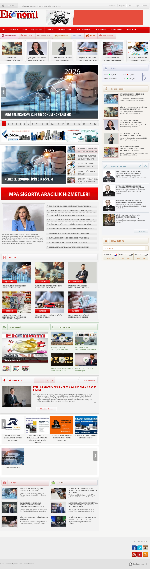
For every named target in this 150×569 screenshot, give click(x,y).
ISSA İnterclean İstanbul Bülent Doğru (84, 369)
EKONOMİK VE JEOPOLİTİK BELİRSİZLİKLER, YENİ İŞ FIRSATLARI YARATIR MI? (71, 230)
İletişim (144, 6)
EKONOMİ (13, 30)
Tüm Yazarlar (108, 35)
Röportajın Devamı (46, 409)
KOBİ (25, 30)
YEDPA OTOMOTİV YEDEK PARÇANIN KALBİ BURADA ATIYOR (62, 370)
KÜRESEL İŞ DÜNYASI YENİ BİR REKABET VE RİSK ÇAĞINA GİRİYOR (70, 225)
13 (57, 123)
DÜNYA (131, 30)
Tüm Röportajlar (89, 380)
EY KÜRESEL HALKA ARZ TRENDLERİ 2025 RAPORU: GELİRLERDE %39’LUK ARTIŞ (32, 505)
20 (95, 123)
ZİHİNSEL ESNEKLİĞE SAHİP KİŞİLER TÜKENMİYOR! (128, 216)
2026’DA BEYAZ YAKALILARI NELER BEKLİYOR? (69, 247)
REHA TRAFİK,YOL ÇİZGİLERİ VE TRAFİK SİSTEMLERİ (13, 428)
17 (79, 123)
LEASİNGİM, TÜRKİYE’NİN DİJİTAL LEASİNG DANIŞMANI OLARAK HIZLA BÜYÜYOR (83, 505)
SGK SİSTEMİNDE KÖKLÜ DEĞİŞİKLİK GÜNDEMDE (78, 316)
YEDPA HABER (117, 30)
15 (68, 123)
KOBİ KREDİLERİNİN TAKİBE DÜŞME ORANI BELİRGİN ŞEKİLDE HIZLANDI (83, 490)
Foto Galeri (28, 35)
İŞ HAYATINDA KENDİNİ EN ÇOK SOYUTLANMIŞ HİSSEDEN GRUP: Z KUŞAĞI (69, 234)
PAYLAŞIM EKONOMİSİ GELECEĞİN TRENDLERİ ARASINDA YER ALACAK (69, 239)
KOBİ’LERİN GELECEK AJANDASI (82, 517)
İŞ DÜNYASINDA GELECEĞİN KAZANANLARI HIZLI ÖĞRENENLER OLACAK (70, 207)
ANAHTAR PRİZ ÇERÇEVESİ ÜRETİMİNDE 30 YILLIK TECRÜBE (85, 349)
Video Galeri (45, 35)
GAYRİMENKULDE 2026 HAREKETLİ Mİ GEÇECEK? (79, 287)
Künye (136, 6)
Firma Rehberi (10, 35)
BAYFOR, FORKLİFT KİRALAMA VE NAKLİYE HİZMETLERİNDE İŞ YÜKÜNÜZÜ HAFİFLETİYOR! (37, 431)
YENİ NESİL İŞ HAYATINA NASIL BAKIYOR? (67, 215)
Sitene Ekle (112, 6)
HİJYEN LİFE (100, 30)
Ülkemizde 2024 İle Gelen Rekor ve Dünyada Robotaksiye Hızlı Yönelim (129, 201)
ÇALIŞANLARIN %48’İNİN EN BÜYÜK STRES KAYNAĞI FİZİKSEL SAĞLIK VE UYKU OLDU (71, 221)
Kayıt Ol (122, 6)
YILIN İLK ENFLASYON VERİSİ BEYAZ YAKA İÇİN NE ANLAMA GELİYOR (71, 212)
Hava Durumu (63, 35)
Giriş (129, 6)
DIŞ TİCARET (36, 30)
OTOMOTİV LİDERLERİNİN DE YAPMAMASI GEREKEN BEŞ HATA (130, 187)
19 (89, 123)
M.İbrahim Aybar (109, 194)
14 (63, 123)
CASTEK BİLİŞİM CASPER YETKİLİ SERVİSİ (86, 427)
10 (41, 123)
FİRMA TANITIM (64, 30)
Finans (79, 35)
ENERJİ (50, 30)
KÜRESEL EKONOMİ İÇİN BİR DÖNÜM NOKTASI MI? (42, 6)
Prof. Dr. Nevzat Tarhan (108, 224)
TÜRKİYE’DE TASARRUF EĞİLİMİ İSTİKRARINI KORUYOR (48, 287)
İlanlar (92, 35)
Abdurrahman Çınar (109, 180)
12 (52, 123)
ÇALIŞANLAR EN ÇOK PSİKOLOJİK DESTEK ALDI (131, 121)
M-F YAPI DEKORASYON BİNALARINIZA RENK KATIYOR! (61, 428)
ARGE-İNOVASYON (83, 30)
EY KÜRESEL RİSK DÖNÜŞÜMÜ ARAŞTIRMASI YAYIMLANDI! (68, 244)
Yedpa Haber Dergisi (13, 458)
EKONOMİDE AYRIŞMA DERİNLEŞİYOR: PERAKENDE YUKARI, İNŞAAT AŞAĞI (14, 317)
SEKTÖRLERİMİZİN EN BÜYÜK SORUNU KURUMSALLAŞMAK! (129, 172)
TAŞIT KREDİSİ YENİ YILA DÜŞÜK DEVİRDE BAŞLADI (48, 316)
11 (47, 123)
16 (73, 123)
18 (84, 123)
